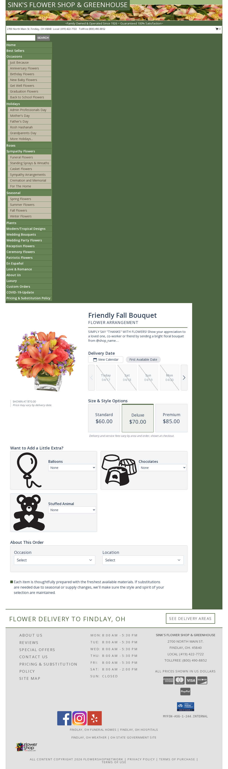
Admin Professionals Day (28, 110)
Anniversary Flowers (24, 68)
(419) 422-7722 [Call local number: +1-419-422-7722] (69, 28)
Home (11, 45)
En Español (14, 263)
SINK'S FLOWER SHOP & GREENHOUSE (68, 4)
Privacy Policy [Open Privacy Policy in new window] (141, 759)
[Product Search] (21, 38)
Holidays (13, 104)
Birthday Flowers (22, 74)
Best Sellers (15, 51)
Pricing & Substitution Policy (28, 298)
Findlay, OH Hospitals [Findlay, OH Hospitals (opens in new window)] (139, 730)
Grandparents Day (23, 133)
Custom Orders (18, 286)
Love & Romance (19, 269)
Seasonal (13, 193)
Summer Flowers (22, 204)
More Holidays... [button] (21, 139)
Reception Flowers (20, 246)
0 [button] (218, 28)
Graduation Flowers (24, 91)
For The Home (20, 186)
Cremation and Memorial (28, 180)
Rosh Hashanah (21, 127)
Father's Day (19, 121)
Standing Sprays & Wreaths (29, 163)
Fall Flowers (18, 210)
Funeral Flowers (21, 157)
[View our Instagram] (79, 724)
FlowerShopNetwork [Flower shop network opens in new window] (103, 759)
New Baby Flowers (23, 80)
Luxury (11, 281)
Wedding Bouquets (21, 234)
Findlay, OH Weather (89, 737)
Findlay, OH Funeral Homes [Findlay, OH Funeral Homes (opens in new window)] (93, 730)
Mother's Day (20, 115)
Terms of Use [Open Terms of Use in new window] (114, 762)
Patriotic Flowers (19, 257)
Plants (11, 223)
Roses (10, 145)
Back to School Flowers (27, 97)
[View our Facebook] (64, 724)
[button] (185, 706)
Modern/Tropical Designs (25, 229)
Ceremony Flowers (20, 252)
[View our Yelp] (95, 724)
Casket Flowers (21, 169)
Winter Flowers (21, 216)
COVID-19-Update (20, 292)
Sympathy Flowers (20, 151)
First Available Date (143, 359)
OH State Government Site (133, 737)
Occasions (14, 56)
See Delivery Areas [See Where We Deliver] (190, 618)
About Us (13, 275)
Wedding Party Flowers (24, 240)
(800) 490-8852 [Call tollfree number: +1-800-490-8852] (97, 28)
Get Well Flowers (22, 85)
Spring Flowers (20, 199)
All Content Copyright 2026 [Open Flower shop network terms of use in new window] (56, 759)
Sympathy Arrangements (28, 174)
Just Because (19, 62)
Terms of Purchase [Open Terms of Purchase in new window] (177, 759)
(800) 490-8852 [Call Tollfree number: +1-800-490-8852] (194, 660)
